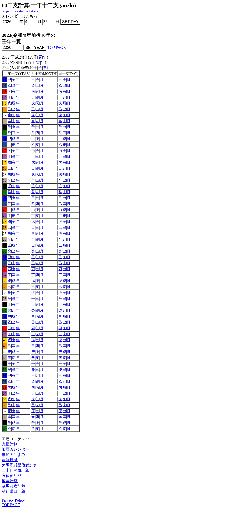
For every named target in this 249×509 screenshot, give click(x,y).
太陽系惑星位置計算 (19, 465)
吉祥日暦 (10, 460)
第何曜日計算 (13, 491)
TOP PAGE (57, 47)
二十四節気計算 (15, 470)
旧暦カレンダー (15, 449)
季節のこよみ (13, 454)
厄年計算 (10, 481)
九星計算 (10, 444)
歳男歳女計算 (13, 486)
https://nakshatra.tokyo (20, 11)
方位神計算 (11, 475)
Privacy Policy (13, 500)
